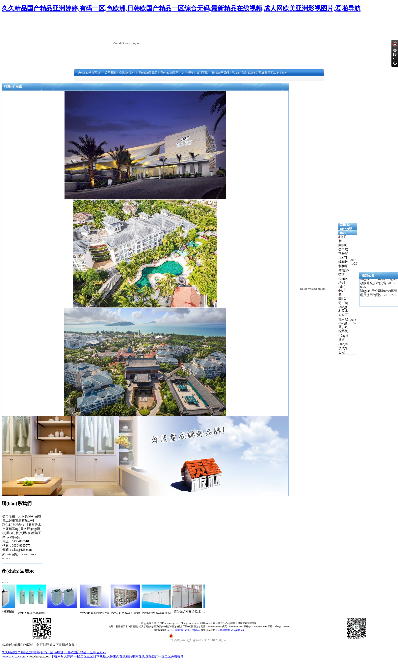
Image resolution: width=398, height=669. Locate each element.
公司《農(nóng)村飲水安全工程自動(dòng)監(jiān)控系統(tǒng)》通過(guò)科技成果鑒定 (344, 325)
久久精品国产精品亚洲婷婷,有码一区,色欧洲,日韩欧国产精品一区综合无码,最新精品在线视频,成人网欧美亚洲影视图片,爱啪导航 (181, 8)
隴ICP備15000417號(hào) (187, 630)
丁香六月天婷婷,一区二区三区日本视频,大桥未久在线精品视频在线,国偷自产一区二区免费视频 (117, 656)
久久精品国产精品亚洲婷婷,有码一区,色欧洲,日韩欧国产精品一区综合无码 (54, 652)
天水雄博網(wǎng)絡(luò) (231, 630)
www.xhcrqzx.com (14, 656)
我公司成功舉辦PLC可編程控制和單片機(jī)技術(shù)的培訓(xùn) (343, 265)
